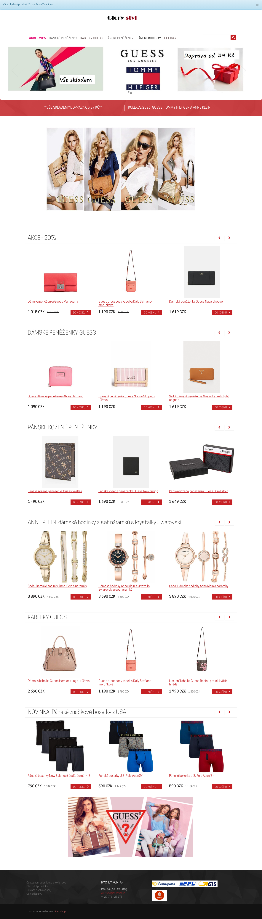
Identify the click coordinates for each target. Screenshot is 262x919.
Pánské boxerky (149, 38)
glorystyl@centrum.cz (113, 893)
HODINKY (170, 38)
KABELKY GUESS (91, 38)
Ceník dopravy (34, 894)
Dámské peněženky (63, 38)
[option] (60, 280)
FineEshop (60, 911)
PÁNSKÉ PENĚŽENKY (119, 38)
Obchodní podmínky (37, 886)
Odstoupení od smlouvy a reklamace (46, 882)
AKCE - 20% (37, 38)
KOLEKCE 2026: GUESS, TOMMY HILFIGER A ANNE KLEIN (169, 108)
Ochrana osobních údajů (39, 890)
